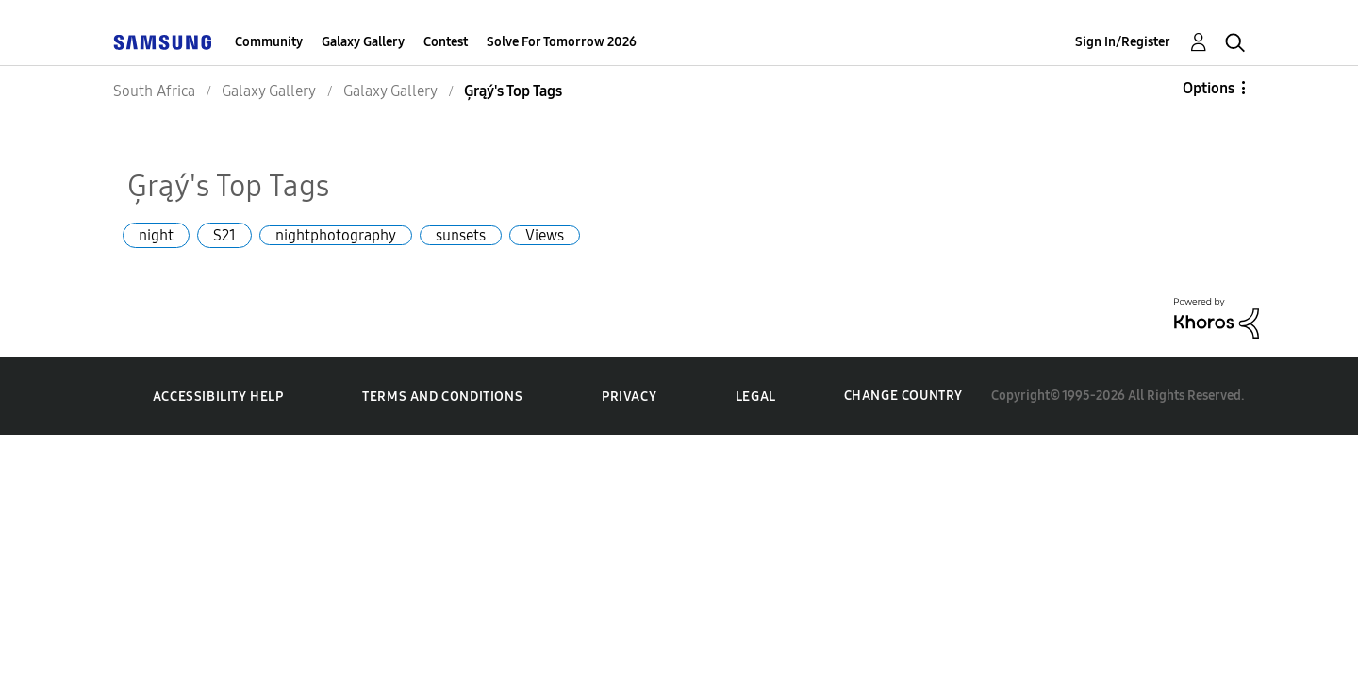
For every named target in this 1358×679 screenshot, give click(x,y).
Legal (756, 397)
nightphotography (335, 235)
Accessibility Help (218, 397)
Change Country (903, 396)
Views (544, 235)
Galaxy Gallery (363, 42)
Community (269, 42)
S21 (224, 235)
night (156, 235)
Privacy (629, 397)
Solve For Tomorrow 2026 (562, 42)
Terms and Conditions (442, 397)
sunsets (461, 235)
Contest (445, 42)
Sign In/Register (1122, 42)
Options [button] (1208, 88)
